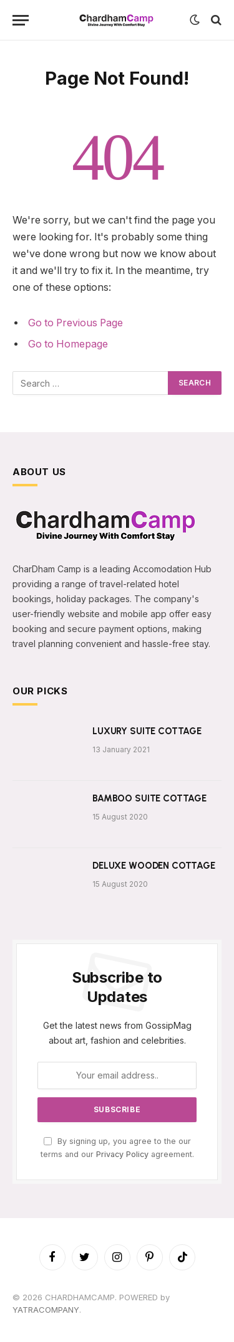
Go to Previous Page (75, 323)
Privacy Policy (122, 1154)
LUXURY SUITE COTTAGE (147, 731)
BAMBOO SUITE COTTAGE (149, 798)
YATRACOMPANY (45, 1310)
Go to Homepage (68, 344)
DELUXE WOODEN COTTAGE (153, 865)
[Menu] (20, 20)
